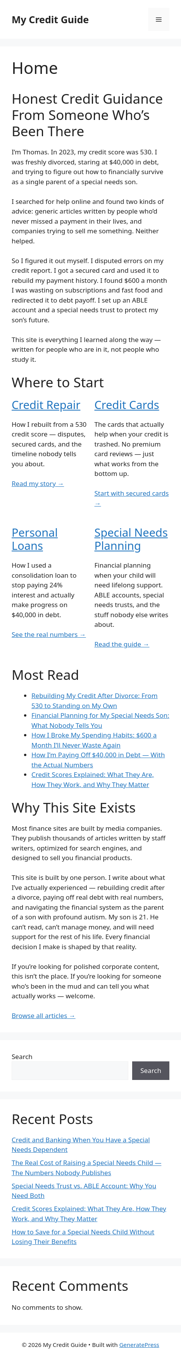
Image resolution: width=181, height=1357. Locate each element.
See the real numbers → (49, 634)
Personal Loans (35, 539)
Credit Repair (46, 404)
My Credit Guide (50, 19)
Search (22, 1056)
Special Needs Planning (131, 539)
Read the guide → (122, 644)
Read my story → (38, 483)
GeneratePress (139, 1344)
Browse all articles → (44, 1015)
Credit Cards (127, 404)
